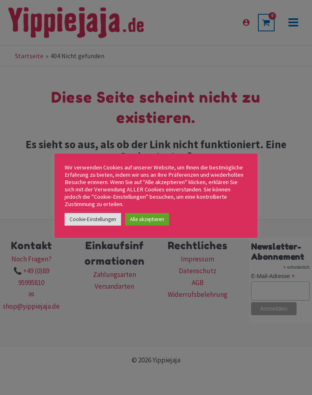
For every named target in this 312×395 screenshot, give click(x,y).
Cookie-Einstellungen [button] (92, 219)
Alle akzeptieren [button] (147, 219)
